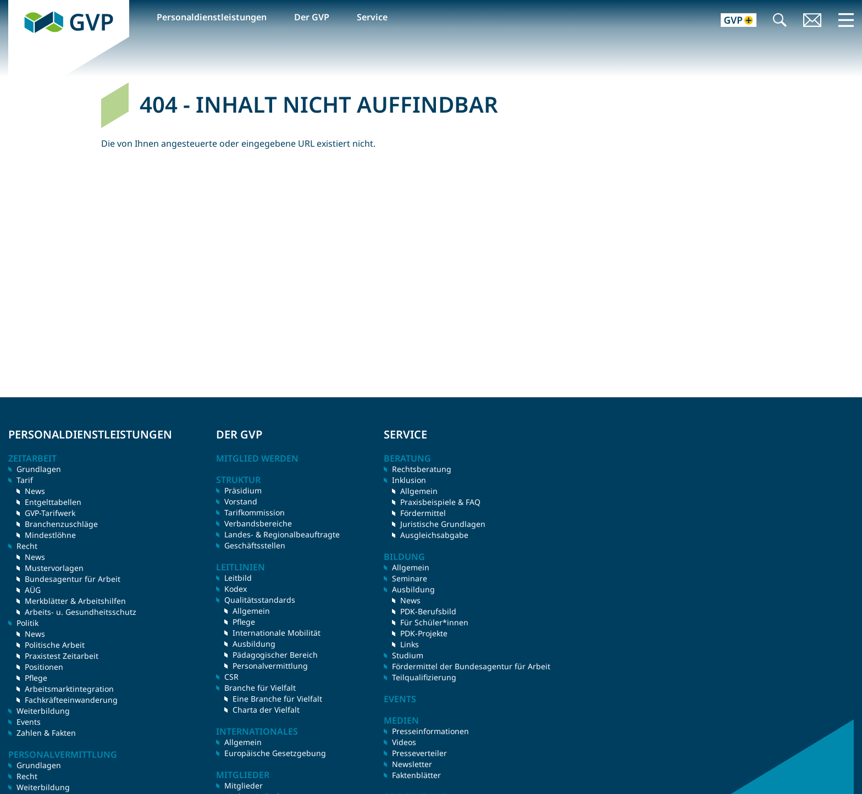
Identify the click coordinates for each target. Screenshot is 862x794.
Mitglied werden (257, 458)
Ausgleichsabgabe (434, 535)
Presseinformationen (430, 731)
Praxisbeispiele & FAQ (440, 502)
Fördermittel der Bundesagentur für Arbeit (471, 666)
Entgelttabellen (53, 502)
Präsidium (243, 490)
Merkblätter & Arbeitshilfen (75, 601)
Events (28, 722)
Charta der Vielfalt (266, 709)
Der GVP (311, 17)
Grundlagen (38, 469)
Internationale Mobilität (277, 633)
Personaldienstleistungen (212, 17)
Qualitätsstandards (259, 600)
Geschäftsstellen (254, 545)
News (35, 491)
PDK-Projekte (423, 633)
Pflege (36, 678)
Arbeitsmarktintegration (69, 689)
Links (409, 644)
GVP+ (732, 21)
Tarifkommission (254, 512)
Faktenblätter (416, 775)
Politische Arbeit (55, 645)
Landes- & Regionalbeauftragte (282, 534)
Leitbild (238, 578)
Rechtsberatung (421, 469)
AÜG (33, 590)
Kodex (235, 589)
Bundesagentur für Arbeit (72, 579)
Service (372, 17)
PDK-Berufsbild (428, 611)
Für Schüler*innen (434, 622)
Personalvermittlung (270, 665)
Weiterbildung (43, 711)
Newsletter (412, 764)
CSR (231, 676)
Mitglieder (243, 785)
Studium (407, 655)
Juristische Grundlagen (442, 524)
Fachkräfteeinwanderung (71, 700)
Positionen (44, 667)
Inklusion (409, 480)
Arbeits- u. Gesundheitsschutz (80, 612)
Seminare (409, 578)
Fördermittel (423, 513)
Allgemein (251, 611)
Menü (846, 20)
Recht (26, 776)
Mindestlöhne (50, 535)
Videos (404, 742)
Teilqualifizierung (424, 677)
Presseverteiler (419, 753)
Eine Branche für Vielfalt (277, 698)
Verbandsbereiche (258, 523)
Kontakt (812, 21)
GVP (17, 6)
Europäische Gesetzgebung (275, 753)
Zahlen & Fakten (46, 733)
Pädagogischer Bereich (275, 654)
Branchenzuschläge (61, 524)
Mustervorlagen (54, 568)
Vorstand (240, 501)
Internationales (257, 731)
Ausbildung (254, 643)
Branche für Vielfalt (260, 687)
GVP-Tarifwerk (50, 513)
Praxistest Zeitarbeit (61, 656)
